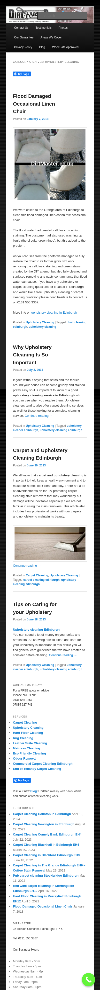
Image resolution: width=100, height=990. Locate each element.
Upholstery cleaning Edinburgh (36, 629)
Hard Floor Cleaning (28, 733)
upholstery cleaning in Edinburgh (54, 312)
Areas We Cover (51, 37)
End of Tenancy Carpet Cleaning (37, 769)
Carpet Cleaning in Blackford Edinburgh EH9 (46, 855)
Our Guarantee (23, 37)
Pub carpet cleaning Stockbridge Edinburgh (45, 875)
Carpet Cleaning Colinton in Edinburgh (42, 814)
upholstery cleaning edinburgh (61, 430)
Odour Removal (24, 758)
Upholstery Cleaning (40, 322)
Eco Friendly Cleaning (29, 753)
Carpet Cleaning (37, 575)
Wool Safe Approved (65, 47)
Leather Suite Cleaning (30, 743)
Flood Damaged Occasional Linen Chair (34, 103)
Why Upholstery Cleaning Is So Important (32, 354)
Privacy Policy (23, 47)
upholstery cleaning (42, 326)
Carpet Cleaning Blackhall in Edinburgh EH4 (46, 844)
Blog (42, 47)
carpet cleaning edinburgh (41, 579)
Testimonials (44, 27)
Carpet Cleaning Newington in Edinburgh (43, 824)
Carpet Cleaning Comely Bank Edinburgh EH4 (47, 834)
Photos (63, 27)
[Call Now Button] (88, 979)
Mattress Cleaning (26, 748)
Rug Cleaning (23, 738)
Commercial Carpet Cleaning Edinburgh (42, 763)
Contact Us (21, 27)
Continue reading (39, 416)
